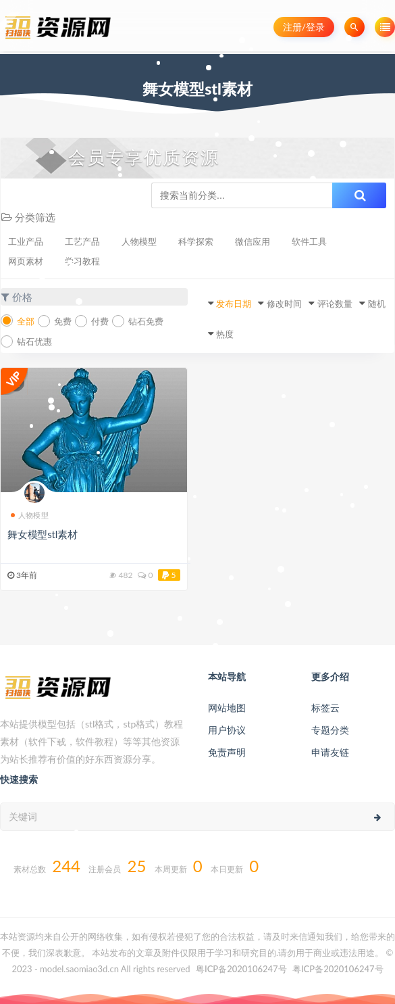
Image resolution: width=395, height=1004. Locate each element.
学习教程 (82, 261)
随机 (377, 303)
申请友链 (330, 752)
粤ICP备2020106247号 (241, 968)
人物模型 (139, 241)
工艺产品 (82, 241)
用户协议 (227, 730)
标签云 (325, 707)
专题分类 (330, 730)
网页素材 (25, 261)
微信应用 (252, 241)
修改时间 (284, 303)
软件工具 (309, 241)
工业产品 (25, 241)
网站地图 (227, 707)
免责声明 (227, 752)
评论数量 (334, 303)
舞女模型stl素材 (42, 534)
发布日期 (233, 303)
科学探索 (195, 241)
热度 (225, 334)
